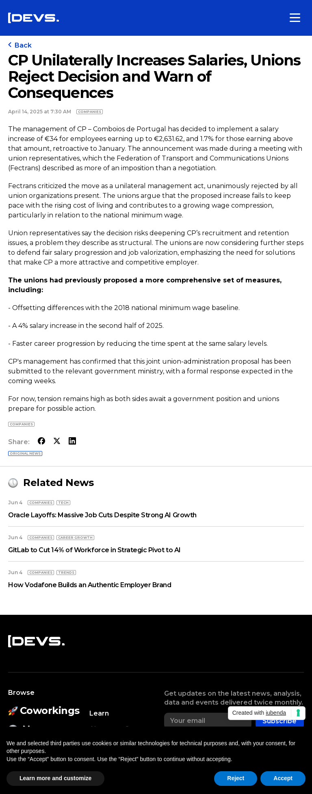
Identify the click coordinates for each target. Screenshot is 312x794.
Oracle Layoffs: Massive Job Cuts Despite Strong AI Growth (102, 515)
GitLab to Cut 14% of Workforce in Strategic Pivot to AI (94, 550)
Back (20, 45)
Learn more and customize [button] (55, 778)
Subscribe (279, 721)
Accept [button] (282, 778)
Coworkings (44, 710)
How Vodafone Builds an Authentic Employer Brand (89, 585)
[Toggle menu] (295, 18)
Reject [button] (235, 778)
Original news (25, 453)
